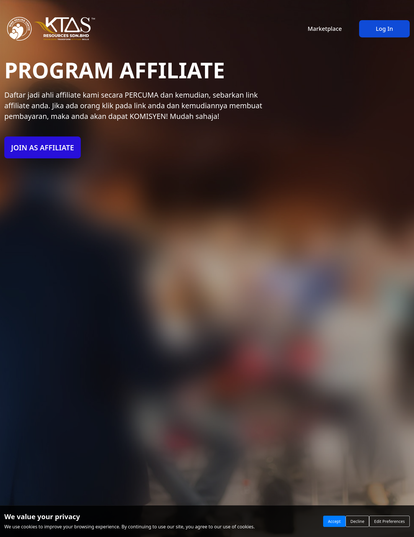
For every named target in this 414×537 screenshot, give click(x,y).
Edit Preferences (389, 521)
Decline (357, 521)
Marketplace (325, 29)
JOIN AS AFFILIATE (42, 147)
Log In (384, 29)
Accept (334, 521)
